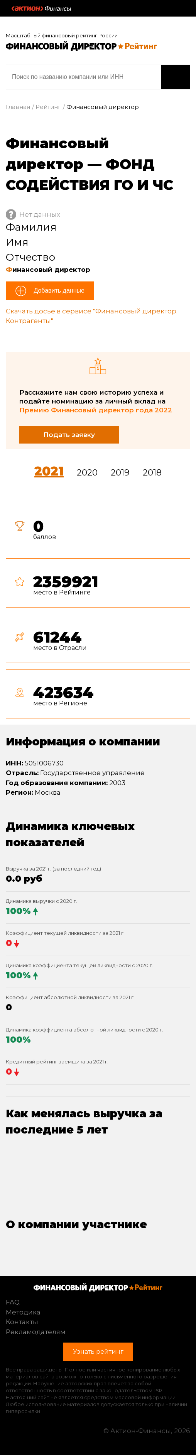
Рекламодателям (36, 1332)
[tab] (98, 614)
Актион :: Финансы (41, 8)
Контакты (22, 1322)
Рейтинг (48, 107)
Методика (23, 1312)
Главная (18, 107)
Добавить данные (58, 290)
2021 (49, 471)
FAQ (13, 1302)
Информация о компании (83, 741)
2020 (87, 472)
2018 (152, 472)
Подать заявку (69, 435)
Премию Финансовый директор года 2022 (95, 410)
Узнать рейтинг (175, 77)
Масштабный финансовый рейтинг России (62, 35)
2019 (120, 472)
